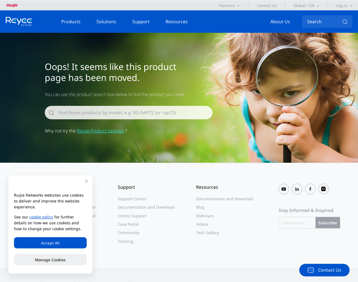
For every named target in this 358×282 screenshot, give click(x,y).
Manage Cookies (50, 259)
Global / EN (304, 5)
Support (141, 21)
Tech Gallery (207, 232)
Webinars (205, 215)
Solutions (106, 21)
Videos (202, 224)
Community (128, 232)
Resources (177, 21)
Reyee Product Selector (100, 131)
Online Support (132, 215)
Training (125, 241)
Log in (342, 5)
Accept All (50, 243)
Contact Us (267, 5)
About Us (280, 21)
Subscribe (327, 222)
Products (71, 21)
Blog (200, 207)
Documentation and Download (146, 207)
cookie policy (41, 217)
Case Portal (128, 224)
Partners (227, 5)
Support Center (132, 198)
